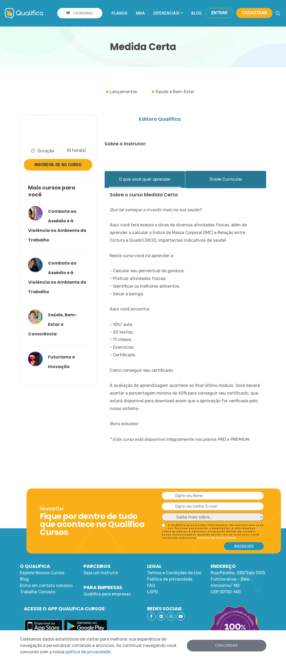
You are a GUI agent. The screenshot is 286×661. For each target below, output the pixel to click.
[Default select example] (213, 517)
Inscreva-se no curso (58, 165)
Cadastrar (254, 12)
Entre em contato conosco (46, 585)
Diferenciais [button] (166, 13)
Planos (119, 13)
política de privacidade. (88, 651)
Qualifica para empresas (107, 594)
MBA (140, 13)
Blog (196, 13)
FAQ (151, 585)
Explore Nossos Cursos (42, 572)
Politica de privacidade (169, 579)
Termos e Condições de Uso (174, 572)
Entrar (219, 12)
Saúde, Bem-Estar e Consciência (52, 324)
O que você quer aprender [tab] (145, 179)
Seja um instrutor (100, 572)
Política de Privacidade (216, 537)
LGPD (152, 591)
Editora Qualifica (160, 119)
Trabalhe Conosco (37, 591)
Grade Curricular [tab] (225, 179)
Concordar (226, 645)
